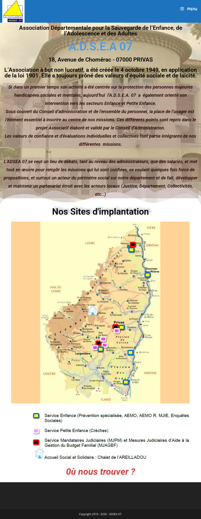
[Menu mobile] (189, 9)
